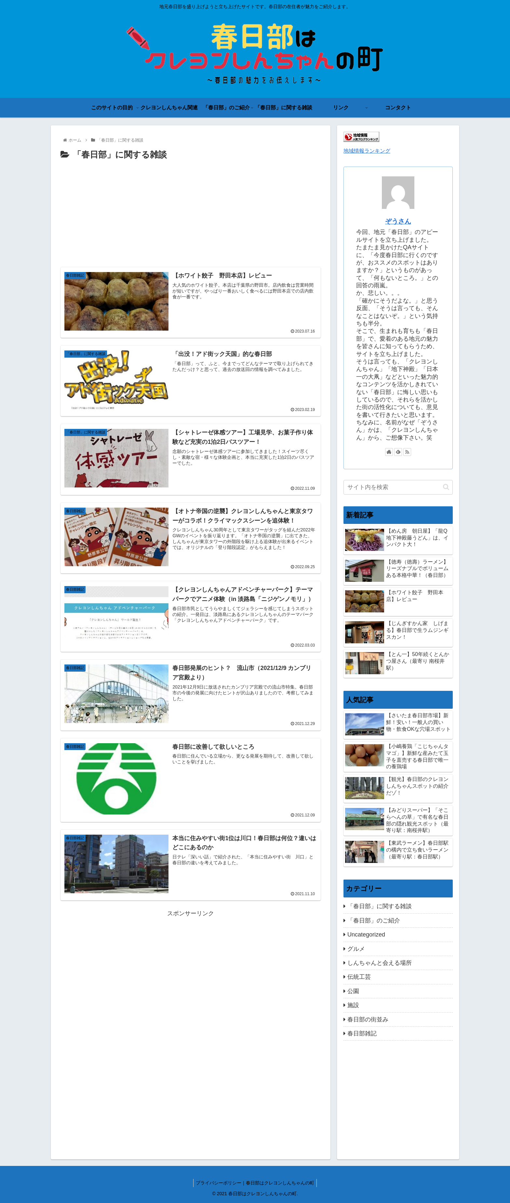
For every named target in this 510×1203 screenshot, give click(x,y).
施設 (353, 1005)
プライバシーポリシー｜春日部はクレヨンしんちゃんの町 (255, 1182)
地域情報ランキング (366, 151)
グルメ (356, 949)
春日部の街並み (367, 1019)
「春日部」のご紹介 (373, 920)
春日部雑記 (362, 1033)
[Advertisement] (190, 211)
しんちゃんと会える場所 (379, 963)
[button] (446, 487)
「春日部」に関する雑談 (379, 906)
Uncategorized (366, 934)
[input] (398, 487)
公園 (353, 991)
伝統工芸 (359, 977)
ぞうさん (398, 221)
